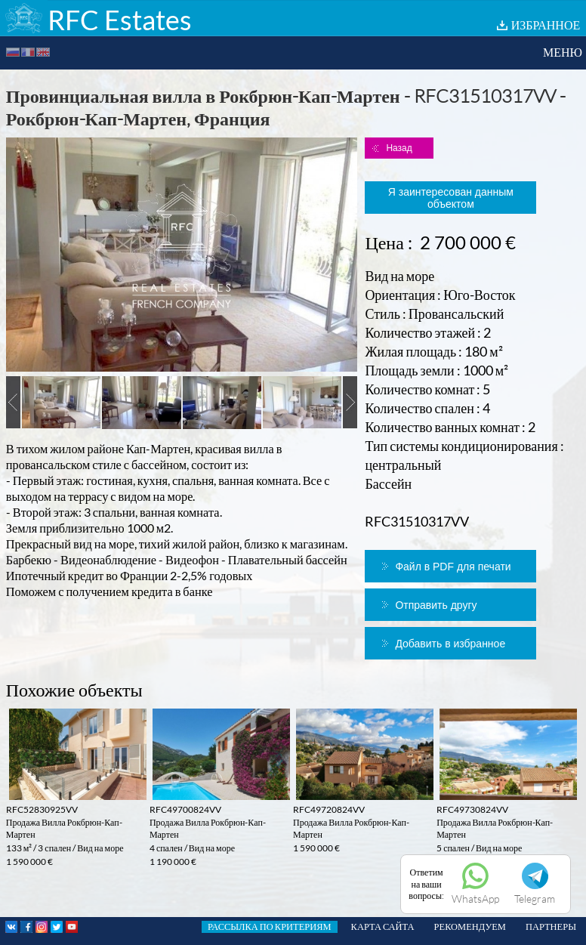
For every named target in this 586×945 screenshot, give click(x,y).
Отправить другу (436, 605)
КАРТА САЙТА (383, 926)
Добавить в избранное (450, 644)
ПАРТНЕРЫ (551, 926)
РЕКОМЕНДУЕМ (470, 926)
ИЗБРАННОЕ (546, 24)
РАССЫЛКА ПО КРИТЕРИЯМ (270, 926)
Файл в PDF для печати (452, 567)
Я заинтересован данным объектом (451, 198)
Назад (399, 148)
